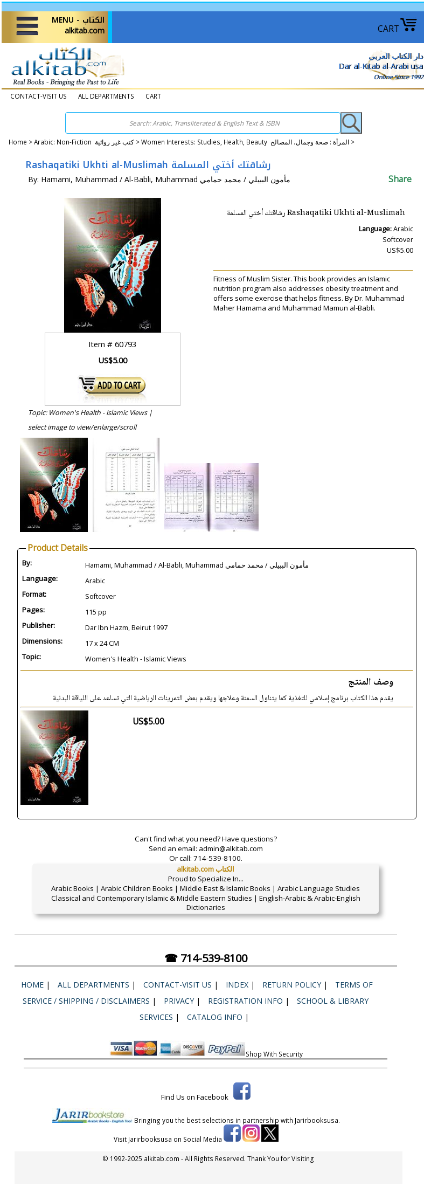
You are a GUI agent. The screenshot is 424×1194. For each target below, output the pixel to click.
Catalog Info (214, 1017)
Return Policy (291, 984)
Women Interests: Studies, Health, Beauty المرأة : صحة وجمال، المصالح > (248, 142)
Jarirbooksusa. (317, 1120)
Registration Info (245, 1001)
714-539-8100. (217, 858)
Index (237, 984)
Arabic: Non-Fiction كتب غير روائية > (87, 142)
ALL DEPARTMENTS (106, 96)
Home (18, 142)
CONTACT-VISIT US (38, 96)
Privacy (179, 1001)
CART (398, 28)
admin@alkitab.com (231, 848)
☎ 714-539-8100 (205, 958)
